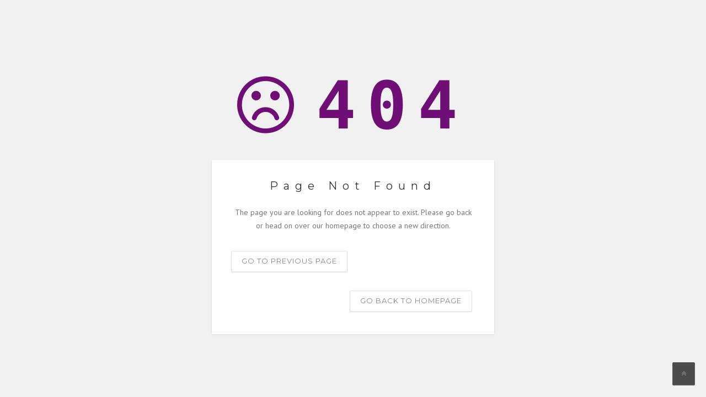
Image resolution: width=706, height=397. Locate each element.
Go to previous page (289, 260)
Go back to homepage (411, 300)
